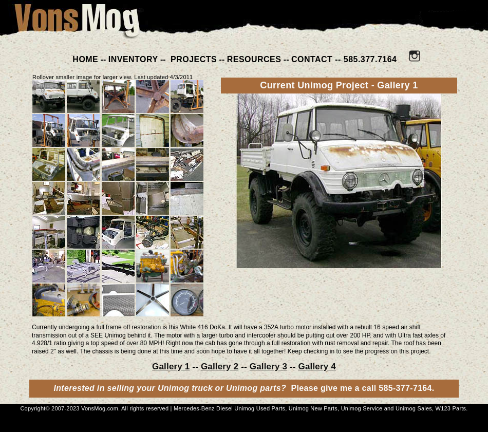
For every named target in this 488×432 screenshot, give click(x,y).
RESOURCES (254, 59)
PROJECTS (192, 59)
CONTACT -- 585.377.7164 (344, 59)
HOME (85, 59)
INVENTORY (133, 59)
